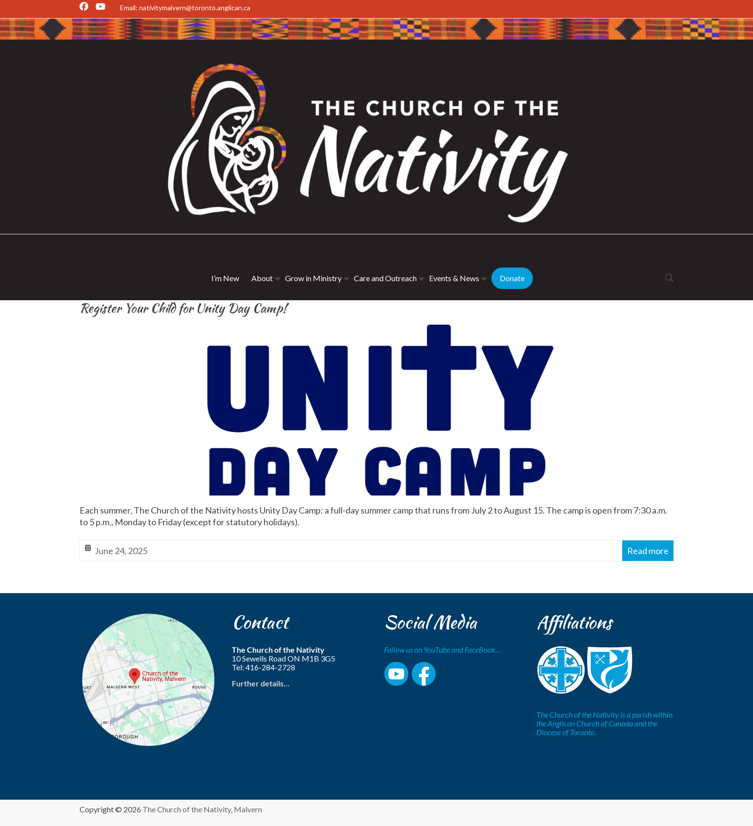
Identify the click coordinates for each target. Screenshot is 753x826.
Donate (512, 278)
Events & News (454, 278)
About (262, 278)
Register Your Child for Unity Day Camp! (183, 308)
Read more (648, 550)
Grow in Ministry (313, 278)
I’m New (225, 278)
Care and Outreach (385, 278)
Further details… (260, 683)
